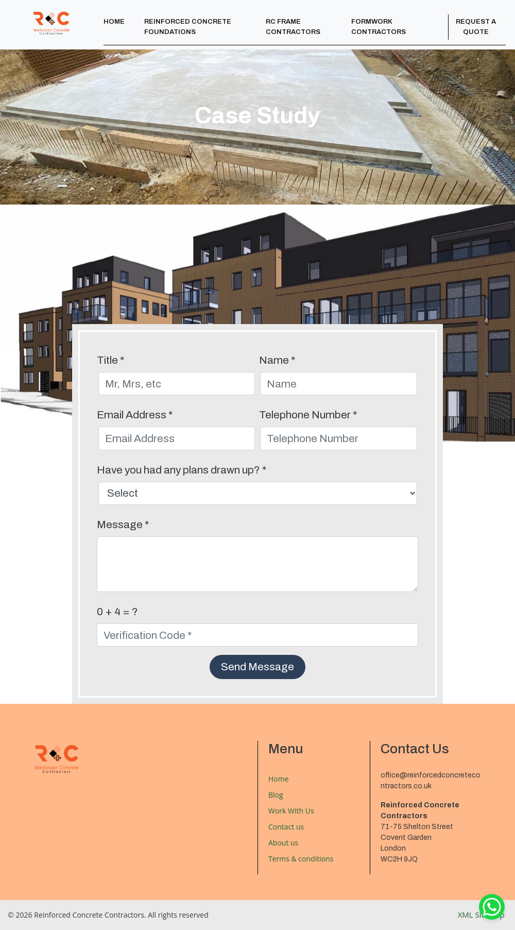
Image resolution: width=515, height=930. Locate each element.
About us (283, 843)
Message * (123, 524)
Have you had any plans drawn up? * (181, 470)
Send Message (257, 666)
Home (114, 21)
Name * (277, 360)
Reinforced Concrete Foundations (187, 27)
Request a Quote (476, 27)
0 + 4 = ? (117, 611)
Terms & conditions (300, 859)
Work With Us (291, 811)
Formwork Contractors (378, 27)
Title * (110, 360)
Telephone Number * (308, 414)
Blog (275, 795)
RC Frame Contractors (293, 27)
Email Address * (135, 414)
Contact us (286, 827)
